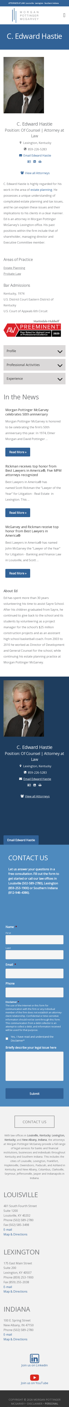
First (8, 933)
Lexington (39, 3)
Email (11, 965)
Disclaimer (12, 1002)
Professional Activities (23, 365)
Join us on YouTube (34, 1384)
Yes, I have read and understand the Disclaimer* (32, 1039)
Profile (11, 351)
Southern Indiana (52, 3)
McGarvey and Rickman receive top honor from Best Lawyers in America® (32, 531)
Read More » (17, 453)
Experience (15, 379)
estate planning (41, 190)
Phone (10, 984)
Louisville (30, 3)
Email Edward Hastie (34, 156)
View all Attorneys (35, 173)
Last (8, 948)
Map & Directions (15, 1235)
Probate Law (12, 274)
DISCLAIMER (34, 1404)
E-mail (7, 1230)
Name (11, 927)
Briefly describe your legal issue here (31, 1048)
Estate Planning (14, 268)
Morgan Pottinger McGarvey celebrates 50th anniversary (27, 412)
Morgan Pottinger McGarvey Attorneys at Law (26, 15)
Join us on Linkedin (34, 1366)
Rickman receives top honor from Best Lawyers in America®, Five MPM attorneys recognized (33, 470)
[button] (63, 15)
